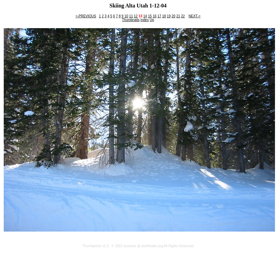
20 (173, 16)
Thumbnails (131, 20)
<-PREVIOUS (86, 16)
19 (169, 16)
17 (159, 16)
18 (164, 16)
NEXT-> (194, 16)
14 (145, 16)
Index (144, 20)
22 (183, 16)
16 (154, 16)
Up (152, 20)
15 (150, 16)
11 (131, 16)
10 (126, 16)
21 (178, 16)
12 (136, 16)
